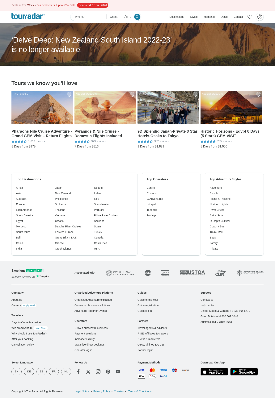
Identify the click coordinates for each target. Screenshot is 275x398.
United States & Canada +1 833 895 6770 (225, 310)
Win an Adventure (29, 328)
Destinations (176, 16)
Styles (193, 16)
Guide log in (145, 310)
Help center (207, 305)
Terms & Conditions (139, 391)
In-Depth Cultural (220, 220)
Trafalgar (152, 215)
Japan (58, 187)
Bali (18, 237)
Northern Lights (219, 204)
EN (16, 371)
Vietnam (60, 215)
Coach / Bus (217, 226)
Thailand (60, 209)
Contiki (151, 187)
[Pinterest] (108, 371)
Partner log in (145, 350)
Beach (213, 237)
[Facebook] (78, 371)
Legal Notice (81, 391)
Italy (96, 198)
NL (66, 371)
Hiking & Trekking (220, 198)
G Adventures (155, 198)
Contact (238, 16)
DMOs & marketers (149, 339)
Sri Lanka (60, 204)
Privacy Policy (101, 391)
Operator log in (83, 350)
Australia (21, 198)
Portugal (99, 209)
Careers (23, 305)
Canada (98, 237)
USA (96, 248)
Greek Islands (63, 248)
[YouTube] (118, 371)
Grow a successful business (91, 328)
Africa (19, 187)
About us (16, 299)
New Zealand (63, 193)
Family (214, 243)
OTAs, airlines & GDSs (151, 344)
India (19, 248)
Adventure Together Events (90, 310)
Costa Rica (100, 243)
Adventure (216, 187)
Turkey (98, 232)
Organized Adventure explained (93, 299)
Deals (224, 16)
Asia (18, 193)
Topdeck (152, 209)
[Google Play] (244, 371)
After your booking (22, 339)
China (19, 243)
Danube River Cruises (68, 226)
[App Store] (214, 371)
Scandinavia (101, 204)
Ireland (98, 193)
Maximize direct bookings (89, 344)
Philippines (61, 198)
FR (54, 371)
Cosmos (151, 193)
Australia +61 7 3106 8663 (216, 321)
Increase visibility (84, 339)
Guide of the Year (148, 299)
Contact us (207, 299)
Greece (59, 243)
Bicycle (214, 193)
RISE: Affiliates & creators (153, 333)
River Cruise (217, 209)
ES (41, 371)
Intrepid (151, 204)
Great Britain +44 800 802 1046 (219, 316)
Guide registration (148, 305)
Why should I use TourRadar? (29, 333)
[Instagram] (98, 371)
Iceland (98, 187)
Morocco (21, 226)
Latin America (24, 209)
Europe (20, 204)
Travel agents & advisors (152, 328)
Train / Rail (216, 232)
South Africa (23, 232)
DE (29, 371)
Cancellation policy (22, 344)
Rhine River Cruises (106, 215)
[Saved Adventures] (250, 17)
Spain (97, 226)
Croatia (59, 220)
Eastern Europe (64, 232)
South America (24, 215)
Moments (209, 16)
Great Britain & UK (66, 237)
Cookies (119, 391)
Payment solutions (85, 333)
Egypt (19, 220)
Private (214, 248)
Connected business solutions (92, 305)
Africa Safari (217, 215)
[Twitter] (88, 371)
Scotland (99, 220)
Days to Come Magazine (26, 322)
